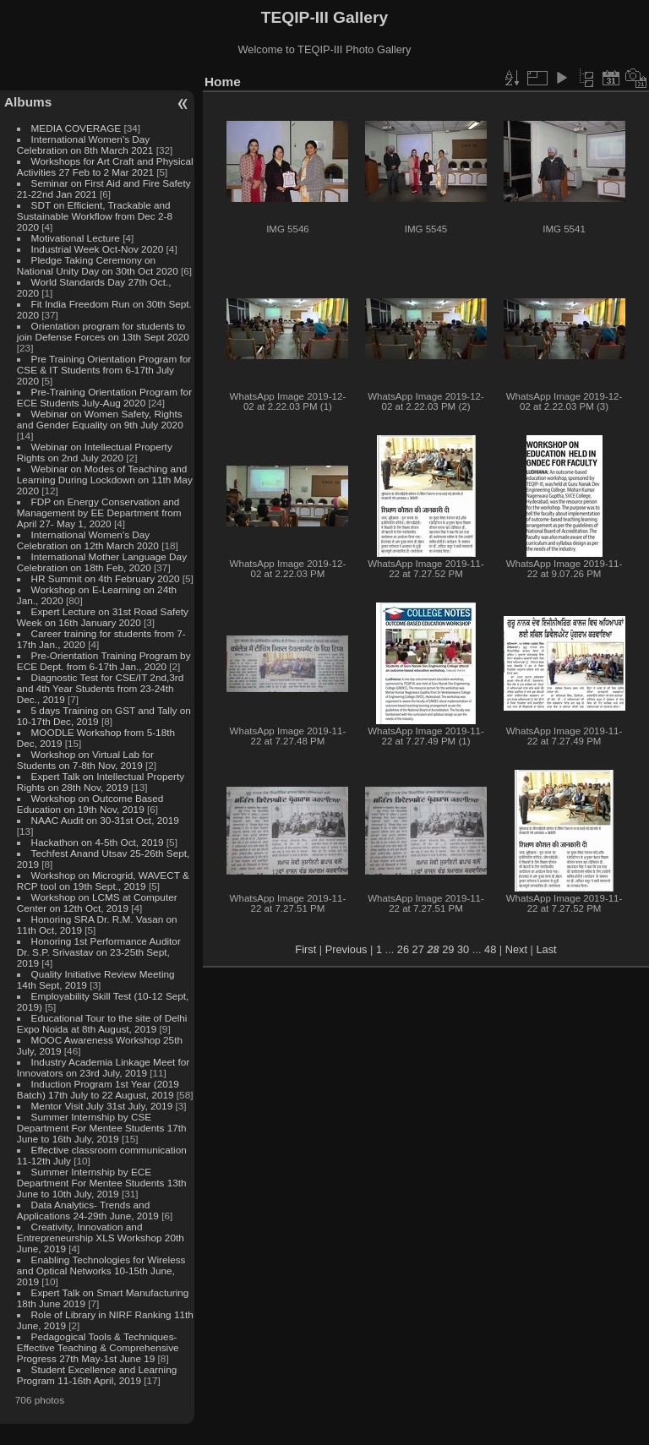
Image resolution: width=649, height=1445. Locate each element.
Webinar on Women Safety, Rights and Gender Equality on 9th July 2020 (100, 419)
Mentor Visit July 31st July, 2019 (103, 1105)
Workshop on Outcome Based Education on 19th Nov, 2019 (90, 804)
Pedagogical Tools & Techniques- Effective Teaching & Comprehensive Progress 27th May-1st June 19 (98, 1347)
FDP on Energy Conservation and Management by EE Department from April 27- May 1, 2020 (99, 512)
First (305, 949)
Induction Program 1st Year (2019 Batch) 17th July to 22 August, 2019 (98, 1089)
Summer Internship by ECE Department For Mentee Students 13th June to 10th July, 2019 (102, 1182)
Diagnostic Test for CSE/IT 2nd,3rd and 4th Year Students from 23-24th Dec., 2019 (100, 688)
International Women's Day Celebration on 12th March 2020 (88, 540)
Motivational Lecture (75, 237)
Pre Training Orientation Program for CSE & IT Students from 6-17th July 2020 (104, 369)
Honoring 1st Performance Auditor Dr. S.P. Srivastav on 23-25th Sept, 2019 (99, 951)
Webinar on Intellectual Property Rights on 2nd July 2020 (94, 452)
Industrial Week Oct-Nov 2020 (97, 248)
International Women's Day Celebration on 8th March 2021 (85, 144)
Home (223, 81)
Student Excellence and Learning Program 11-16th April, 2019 (97, 1375)
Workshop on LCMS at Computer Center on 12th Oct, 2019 (97, 902)
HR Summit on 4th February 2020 (105, 578)
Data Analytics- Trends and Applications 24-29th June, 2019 (88, 1210)
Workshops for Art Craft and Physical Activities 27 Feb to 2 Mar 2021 (105, 166)
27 (418, 949)
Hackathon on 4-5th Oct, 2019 (97, 842)
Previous (346, 949)
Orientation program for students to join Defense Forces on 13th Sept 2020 (103, 331)
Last (546, 949)
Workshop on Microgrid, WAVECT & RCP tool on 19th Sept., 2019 (103, 881)
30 (463, 949)
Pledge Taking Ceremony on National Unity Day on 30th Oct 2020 (97, 265)
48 (490, 949)
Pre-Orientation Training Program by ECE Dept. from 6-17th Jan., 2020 (104, 661)
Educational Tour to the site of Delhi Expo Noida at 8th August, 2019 (102, 1023)
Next (516, 949)
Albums (28, 102)
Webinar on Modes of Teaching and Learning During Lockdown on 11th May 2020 (105, 479)
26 (403, 949)
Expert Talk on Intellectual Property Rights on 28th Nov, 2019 (100, 782)
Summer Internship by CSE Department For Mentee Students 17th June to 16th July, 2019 (102, 1127)
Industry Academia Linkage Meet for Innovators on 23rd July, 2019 (103, 1067)
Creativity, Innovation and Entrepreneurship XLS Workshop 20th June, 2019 (100, 1237)
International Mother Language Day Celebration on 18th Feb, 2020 (102, 562)
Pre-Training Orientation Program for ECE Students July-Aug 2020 (104, 397)
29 (448, 949)
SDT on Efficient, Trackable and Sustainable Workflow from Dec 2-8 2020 (94, 215)
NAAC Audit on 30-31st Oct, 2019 (105, 820)
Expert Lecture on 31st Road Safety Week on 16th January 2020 (102, 617)
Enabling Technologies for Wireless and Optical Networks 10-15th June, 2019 (101, 1270)
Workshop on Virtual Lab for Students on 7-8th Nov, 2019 (85, 760)
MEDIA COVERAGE (76, 128)
